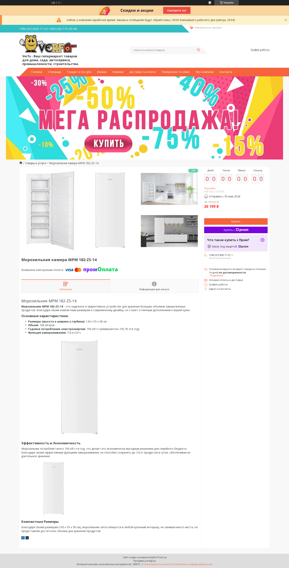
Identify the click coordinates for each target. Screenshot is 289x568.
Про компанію (204, 72)
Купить (236, 221)
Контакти (226, 72)
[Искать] (198, 50)
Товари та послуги (79, 72)
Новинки (118, 72)
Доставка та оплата (142, 72)
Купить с (236, 230)
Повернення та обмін (176, 72)
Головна (36, 72)
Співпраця (54, 72)
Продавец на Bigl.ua (144, 560)
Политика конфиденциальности (193, 564)
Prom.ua (162, 557)
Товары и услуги (35, 163)
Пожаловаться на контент (158, 564)
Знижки (102, 72)
